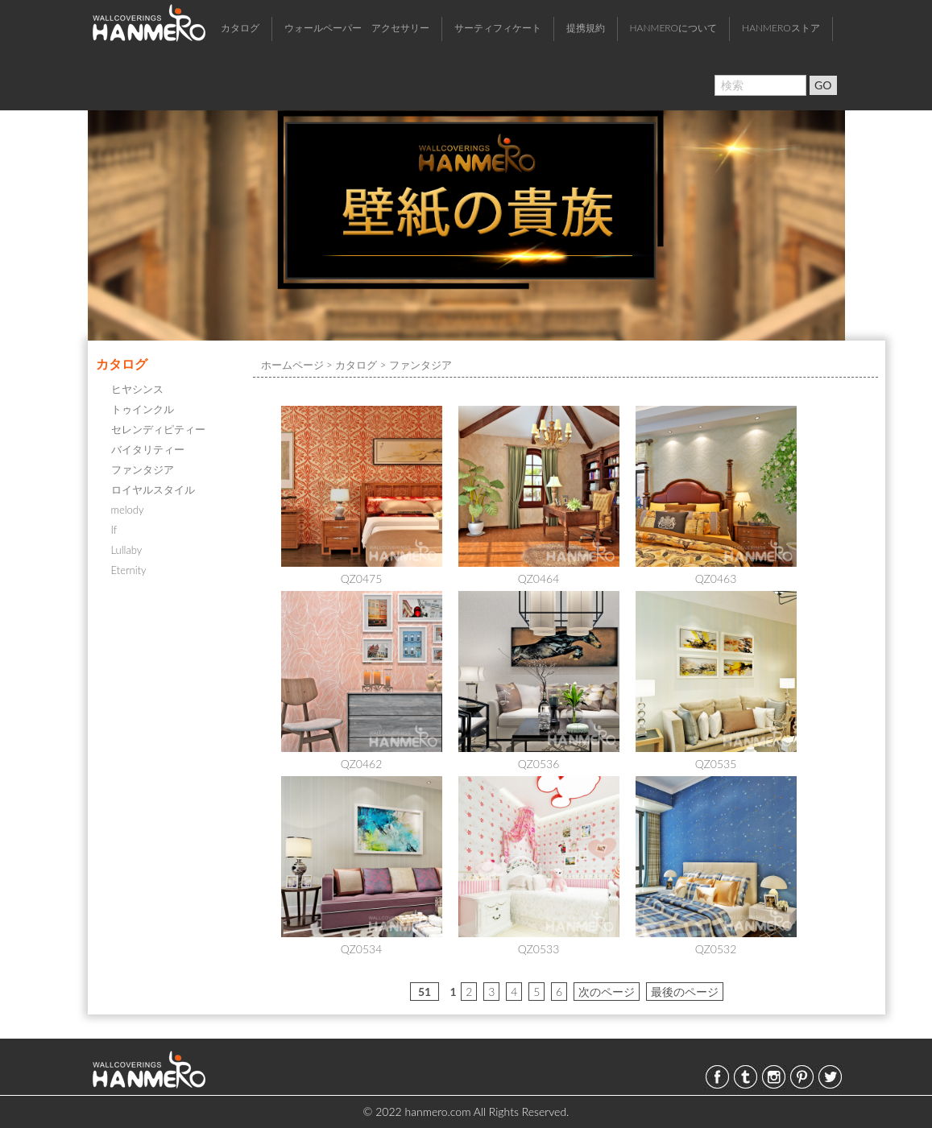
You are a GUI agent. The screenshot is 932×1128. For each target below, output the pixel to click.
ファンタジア (142, 469)
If (114, 529)
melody (127, 509)
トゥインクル (142, 409)
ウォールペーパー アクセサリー (356, 28)
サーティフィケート (497, 28)
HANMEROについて (674, 28)
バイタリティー (147, 449)
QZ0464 (539, 578)
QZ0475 (362, 578)
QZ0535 (716, 764)
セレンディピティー (158, 429)
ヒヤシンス (137, 388)
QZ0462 (362, 764)
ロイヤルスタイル (153, 489)
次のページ (606, 991)
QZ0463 (716, 578)
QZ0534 (362, 949)
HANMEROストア (781, 28)
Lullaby (127, 549)
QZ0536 (539, 764)
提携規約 (585, 28)
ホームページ (292, 364)
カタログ (240, 28)
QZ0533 (539, 949)
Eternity (129, 570)
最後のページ (685, 991)
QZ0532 (716, 949)
